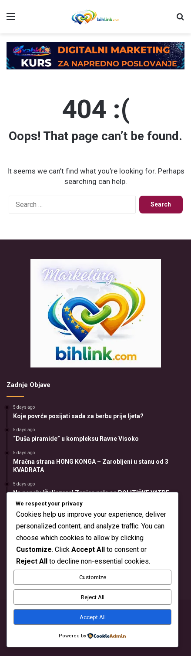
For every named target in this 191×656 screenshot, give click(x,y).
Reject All (92, 597)
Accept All (93, 617)
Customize (92, 577)
